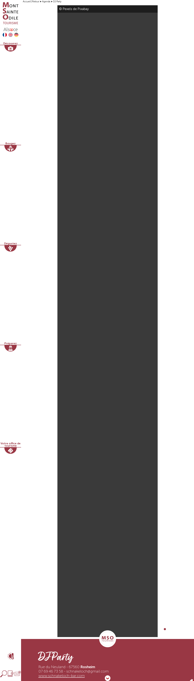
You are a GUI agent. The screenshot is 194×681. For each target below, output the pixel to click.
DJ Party (57, 2)
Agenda (46, 2)
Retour (35, 2)
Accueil (27, 2)
